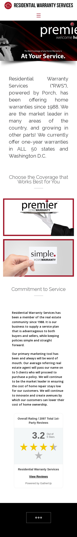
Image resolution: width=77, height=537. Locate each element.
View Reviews (38, 476)
